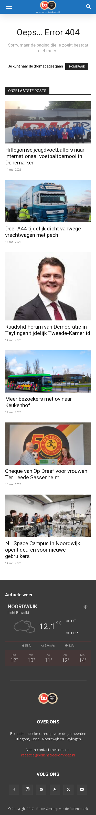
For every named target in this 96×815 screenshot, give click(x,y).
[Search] (89, 7)
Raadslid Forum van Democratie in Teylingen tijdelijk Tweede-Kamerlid (47, 330)
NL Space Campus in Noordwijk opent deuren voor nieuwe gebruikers (42, 549)
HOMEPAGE (76, 66)
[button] (9, 7)
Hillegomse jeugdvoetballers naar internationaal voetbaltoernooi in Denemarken (44, 156)
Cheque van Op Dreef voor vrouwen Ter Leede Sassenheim (46, 474)
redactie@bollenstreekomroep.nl (48, 755)
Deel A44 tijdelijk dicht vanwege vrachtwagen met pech (43, 232)
